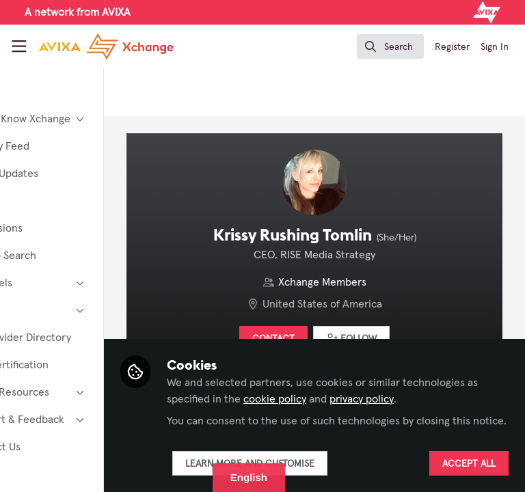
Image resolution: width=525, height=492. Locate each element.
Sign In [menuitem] (495, 47)
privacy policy (269, 399)
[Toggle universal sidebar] (19, 46)
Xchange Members (358, 282)
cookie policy (423, 382)
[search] (390, 46)
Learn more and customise (320, 464)
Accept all (469, 464)
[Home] (106, 46)
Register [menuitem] (452, 47)
